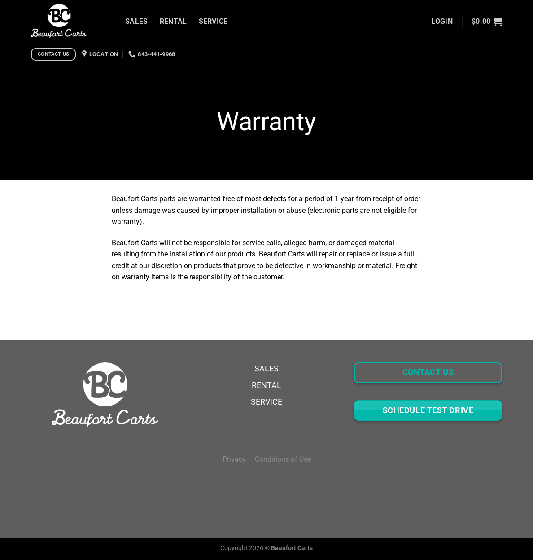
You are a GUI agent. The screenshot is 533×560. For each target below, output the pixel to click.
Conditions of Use (283, 459)
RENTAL (173, 21)
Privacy (239, 459)
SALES (136, 21)
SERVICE (213, 21)
